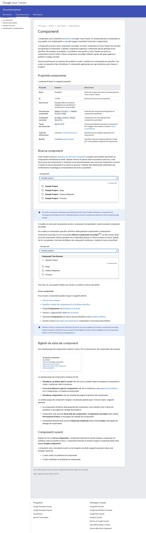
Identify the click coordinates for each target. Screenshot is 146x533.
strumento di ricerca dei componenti (71, 157)
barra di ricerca (72, 313)
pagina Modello (68, 139)
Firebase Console (96, 517)
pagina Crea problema (108, 388)
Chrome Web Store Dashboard (101, 528)
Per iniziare (7, 15)
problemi (67, 39)
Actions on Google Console (99, 521)
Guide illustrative (74, 26)
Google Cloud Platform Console (101, 510)
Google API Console (97, 506)
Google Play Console (97, 514)
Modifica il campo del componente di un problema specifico (66, 304)
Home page (42, 26)
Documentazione (12, 9)
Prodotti (51, 26)
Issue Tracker (15, 2)
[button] (15, 17)
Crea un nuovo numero (51, 300)
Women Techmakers (40, 517)
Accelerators (38, 514)
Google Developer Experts (42, 510)
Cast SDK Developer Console (100, 525)
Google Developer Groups (42, 506)
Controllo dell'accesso (69, 133)
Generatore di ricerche (71, 309)
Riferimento (38, 15)
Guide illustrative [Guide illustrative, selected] (22, 15)
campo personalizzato (68, 321)
